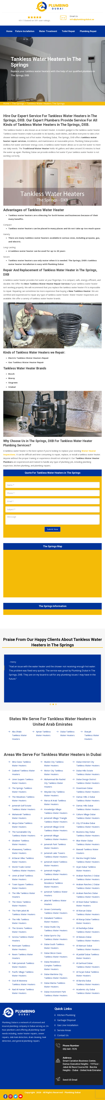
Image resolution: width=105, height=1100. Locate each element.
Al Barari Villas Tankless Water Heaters (23, 860)
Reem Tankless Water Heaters (22, 956)
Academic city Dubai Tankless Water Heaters (88, 991)
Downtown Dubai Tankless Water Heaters (88, 790)
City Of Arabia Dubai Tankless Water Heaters (88, 825)
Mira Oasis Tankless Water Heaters (21, 763)
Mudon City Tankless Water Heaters (54, 763)
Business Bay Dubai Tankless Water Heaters (88, 833)
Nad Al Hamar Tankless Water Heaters (23, 991)
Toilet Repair (68, 31)
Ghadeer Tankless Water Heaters (20, 842)
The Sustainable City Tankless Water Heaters (23, 833)
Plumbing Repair (88, 31)
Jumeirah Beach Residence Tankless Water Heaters (53, 883)
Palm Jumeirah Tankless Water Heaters (23, 965)
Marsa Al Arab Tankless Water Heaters (55, 802)
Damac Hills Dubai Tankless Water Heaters (88, 807)
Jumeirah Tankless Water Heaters (56, 893)
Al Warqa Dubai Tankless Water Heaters (87, 921)
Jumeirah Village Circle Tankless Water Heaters (55, 828)
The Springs (18, 103)
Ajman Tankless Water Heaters (43, 733)
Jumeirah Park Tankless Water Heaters (55, 846)
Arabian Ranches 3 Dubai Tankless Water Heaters (88, 877)
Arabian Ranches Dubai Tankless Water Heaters (88, 895)
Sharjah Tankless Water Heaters (91, 735)
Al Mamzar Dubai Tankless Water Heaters (88, 947)
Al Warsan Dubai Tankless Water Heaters (88, 912)
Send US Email (70, 1080)
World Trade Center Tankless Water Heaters (23, 868)
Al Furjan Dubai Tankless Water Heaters (87, 973)
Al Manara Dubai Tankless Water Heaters (88, 938)
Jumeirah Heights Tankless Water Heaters (55, 872)
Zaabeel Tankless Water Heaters (23, 772)
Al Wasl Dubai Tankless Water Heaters (87, 903)
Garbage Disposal (66, 1020)
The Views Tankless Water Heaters (21, 903)
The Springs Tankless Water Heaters (22, 790)
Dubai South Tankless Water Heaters (54, 946)
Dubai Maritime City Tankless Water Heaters (55, 976)
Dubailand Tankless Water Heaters (53, 920)
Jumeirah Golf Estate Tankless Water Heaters (23, 807)
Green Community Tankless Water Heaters (55, 911)
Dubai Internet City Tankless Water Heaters (88, 763)
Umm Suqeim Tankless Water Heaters (22, 781)
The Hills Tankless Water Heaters (20, 921)
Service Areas (64, 1030)
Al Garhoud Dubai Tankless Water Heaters (88, 965)
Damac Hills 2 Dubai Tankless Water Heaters (88, 798)
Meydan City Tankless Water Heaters (54, 793)
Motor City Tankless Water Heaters (53, 772)
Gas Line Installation (67, 1025)
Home (9, 31)
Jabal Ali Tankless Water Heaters (55, 902)
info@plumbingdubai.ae (82, 19)
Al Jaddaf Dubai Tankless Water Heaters (87, 956)
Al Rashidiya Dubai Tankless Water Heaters (88, 930)
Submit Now (52, 529)
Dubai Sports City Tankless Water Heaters (55, 937)
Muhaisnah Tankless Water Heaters (21, 816)
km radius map (52, 573)
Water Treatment (48, 31)
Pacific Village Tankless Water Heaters (22, 973)
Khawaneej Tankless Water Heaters (21, 851)
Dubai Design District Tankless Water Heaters (88, 781)
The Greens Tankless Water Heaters (22, 930)
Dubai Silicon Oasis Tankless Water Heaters (55, 955)
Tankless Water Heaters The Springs (46, 103)
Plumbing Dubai (73, 1092)
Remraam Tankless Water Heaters (21, 947)
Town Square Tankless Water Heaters (22, 886)
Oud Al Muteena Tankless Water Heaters (23, 982)
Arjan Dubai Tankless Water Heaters (86, 868)
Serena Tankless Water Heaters (23, 938)
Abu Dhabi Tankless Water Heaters (19, 735)
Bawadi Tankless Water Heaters (87, 851)
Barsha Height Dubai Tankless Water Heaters (88, 860)
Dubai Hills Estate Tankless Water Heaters (88, 772)
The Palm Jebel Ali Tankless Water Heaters (23, 912)
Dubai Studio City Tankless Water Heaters (55, 928)
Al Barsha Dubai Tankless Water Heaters (88, 982)
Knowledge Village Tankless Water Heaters (55, 811)
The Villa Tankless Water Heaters (23, 895)
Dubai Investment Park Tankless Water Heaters (55, 993)
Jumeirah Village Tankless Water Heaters (55, 837)
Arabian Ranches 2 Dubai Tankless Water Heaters (88, 886)
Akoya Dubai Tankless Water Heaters (22, 825)
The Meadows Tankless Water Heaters (23, 798)
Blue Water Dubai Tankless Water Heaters (88, 842)
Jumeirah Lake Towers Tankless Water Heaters (55, 855)
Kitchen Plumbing (66, 1015)
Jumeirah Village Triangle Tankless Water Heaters (55, 820)
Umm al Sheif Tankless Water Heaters (22, 877)
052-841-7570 (70, 1049)
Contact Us (62, 1035)
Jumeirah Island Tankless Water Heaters (55, 863)
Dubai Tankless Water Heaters (67, 733)
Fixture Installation (24, 31)
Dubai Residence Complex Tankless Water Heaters (52, 965)
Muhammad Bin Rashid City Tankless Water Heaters (54, 783)
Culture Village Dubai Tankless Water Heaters (88, 816)
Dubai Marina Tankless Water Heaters (54, 985)
